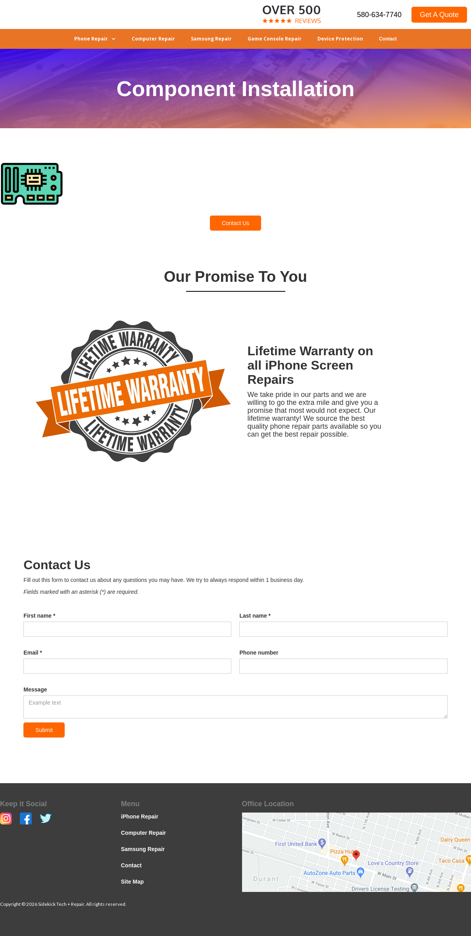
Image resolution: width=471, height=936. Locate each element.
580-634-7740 (379, 15)
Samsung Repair (211, 38)
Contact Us (235, 223)
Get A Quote (439, 15)
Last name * (255, 615)
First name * (39, 615)
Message (35, 689)
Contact (388, 39)
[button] (95, 39)
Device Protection (340, 38)
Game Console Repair (275, 38)
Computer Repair (153, 38)
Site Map (132, 881)
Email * (32, 652)
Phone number (258, 652)
